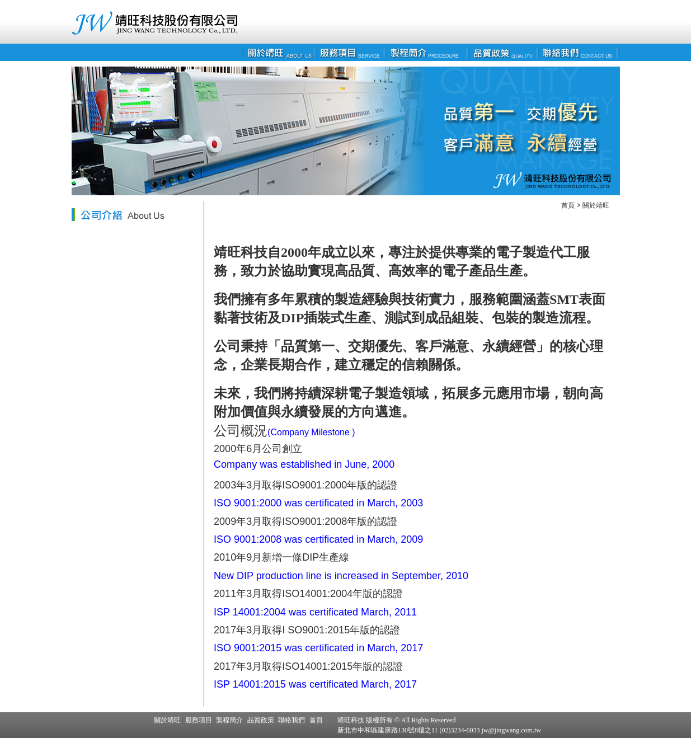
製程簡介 (229, 720)
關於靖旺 (595, 205)
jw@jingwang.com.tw (510, 730)
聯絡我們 (291, 720)
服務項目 (198, 720)
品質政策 (260, 720)
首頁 (568, 205)
